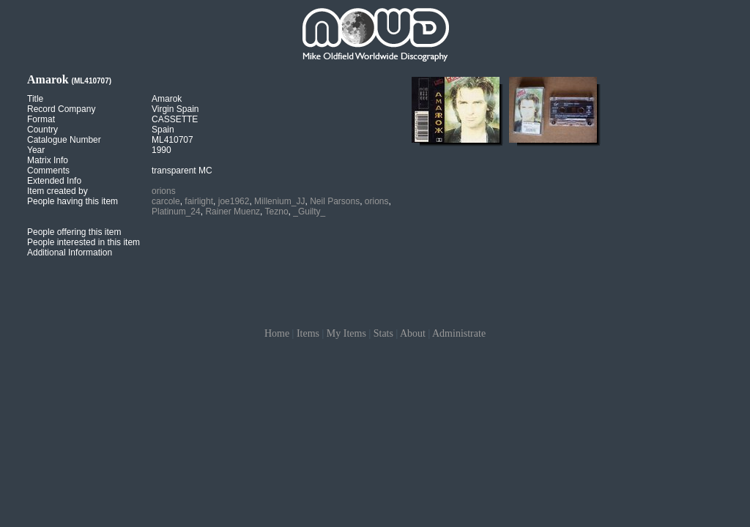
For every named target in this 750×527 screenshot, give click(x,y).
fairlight (199, 201)
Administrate (459, 333)
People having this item (72, 201)
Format (41, 119)
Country (42, 129)
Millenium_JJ (279, 201)
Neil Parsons (335, 201)
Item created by (57, 191)
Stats (383, 333)
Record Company (61, 109)
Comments (48, 170)
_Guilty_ (309, 211)
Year (36, 150)
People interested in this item (83, 242)
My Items (346, 333)
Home (276, 333)
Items (308, 333)
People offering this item (74, 232)
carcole (166, 201)
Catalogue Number (64, 140)
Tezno (277, 211)
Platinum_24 (176, 211)
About (413, 333)
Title (35, 99)
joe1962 (234, 201)
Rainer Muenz (232, 211)
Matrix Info (47, 160)
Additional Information (69, 252)
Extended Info (54, 181)
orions (164, 191)
